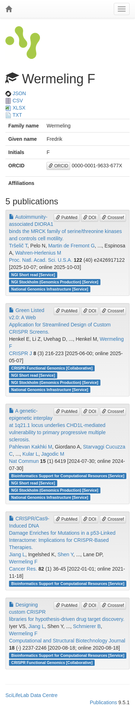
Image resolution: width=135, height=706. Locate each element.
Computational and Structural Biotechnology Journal (67, 641)
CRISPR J (20, 353)
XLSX (15, 108)
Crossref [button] (113, 217)
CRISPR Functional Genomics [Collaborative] (52, 368)
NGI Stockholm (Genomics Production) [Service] (54, 282)
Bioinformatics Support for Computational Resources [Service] (67, 476)
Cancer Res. (23, 569)
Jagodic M (52, 454)
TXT (13, 115)
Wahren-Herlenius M (38, 253)
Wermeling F (23, 562)
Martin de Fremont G (71, 246)
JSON (15, 93)
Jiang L (17, 554)
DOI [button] (89, 217)
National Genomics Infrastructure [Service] (49, 289)
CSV (14, 100)
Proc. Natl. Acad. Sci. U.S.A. (40, 260)
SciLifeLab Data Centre (31, 695)
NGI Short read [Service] (33, 275)
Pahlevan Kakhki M (30, 447)
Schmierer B (87, 626)
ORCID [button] (58, 165)
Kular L (30, 454)
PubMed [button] (66, 217)
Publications (103, 702)
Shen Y (65, 554)
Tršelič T (18, 246)
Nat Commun (24, 461)
